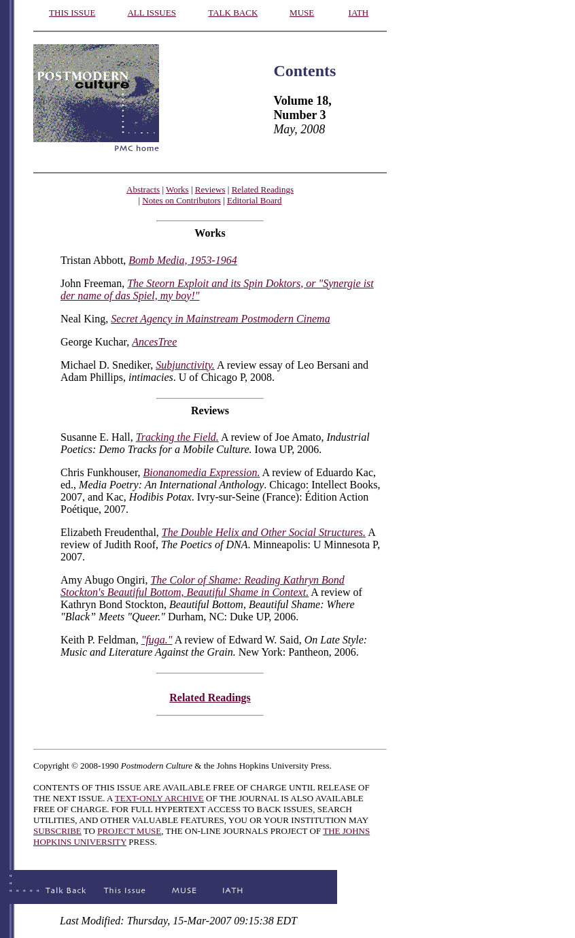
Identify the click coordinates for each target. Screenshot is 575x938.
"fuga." (157, 640)
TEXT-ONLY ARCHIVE (159, 798)
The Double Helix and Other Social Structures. (264, 532)
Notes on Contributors (181, 200)
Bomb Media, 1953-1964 (182, 260)
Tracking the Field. (177, 437)
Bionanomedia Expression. (201, 472)
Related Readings (263, 189)
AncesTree (154, 342)
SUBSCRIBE (57, 831)
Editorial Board (254, 200)
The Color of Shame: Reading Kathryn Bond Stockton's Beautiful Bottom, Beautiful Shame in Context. (202, 586)
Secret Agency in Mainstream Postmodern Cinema (220, 318)
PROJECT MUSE (129, 831)
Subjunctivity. (185, 365)
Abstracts (143, 189)
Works (177, 189)
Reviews (210, 189)
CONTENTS (56, 787)
